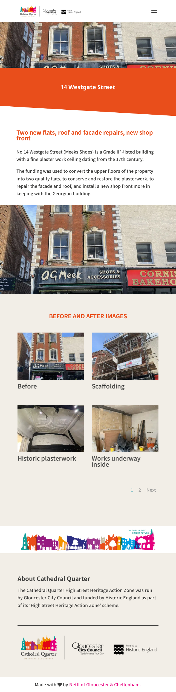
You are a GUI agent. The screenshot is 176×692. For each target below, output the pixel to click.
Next (151, 489)
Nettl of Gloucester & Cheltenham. (105, 684)
